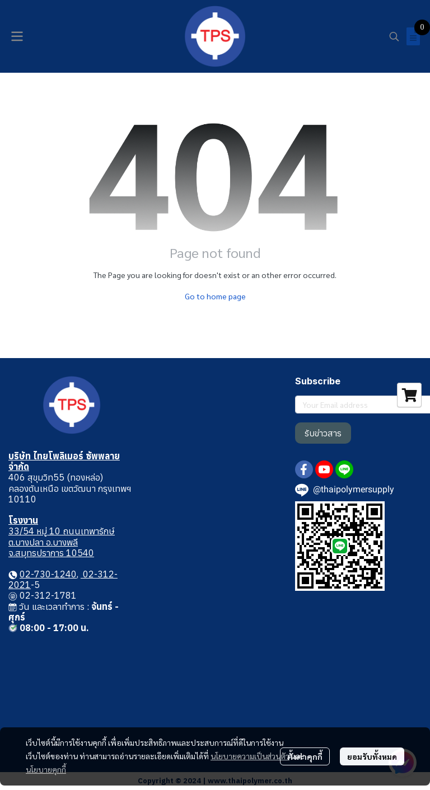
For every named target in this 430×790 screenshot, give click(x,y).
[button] (394, 36)
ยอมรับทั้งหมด (372, 756)
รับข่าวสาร (323, 433)
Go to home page (215, 296)
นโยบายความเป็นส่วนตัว (250, 756)
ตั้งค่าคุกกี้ (304, 756)
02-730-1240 (48, 574)
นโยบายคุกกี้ (46, 769)
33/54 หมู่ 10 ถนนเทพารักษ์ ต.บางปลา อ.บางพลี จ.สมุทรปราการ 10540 (61, 541)
